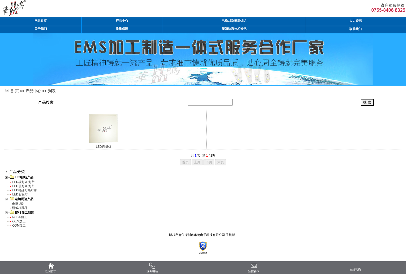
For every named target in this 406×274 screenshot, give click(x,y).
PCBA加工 (19, 217)
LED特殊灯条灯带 (24, 190)
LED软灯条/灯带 (23, 182)
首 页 (14, 91)
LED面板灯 (103, 147)
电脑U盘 (18, 204)
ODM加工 (19, 225)
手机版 (230, 235)
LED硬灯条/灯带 (23, 186)
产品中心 (33, 91)
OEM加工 (18, 221)
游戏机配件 (20, 208)
